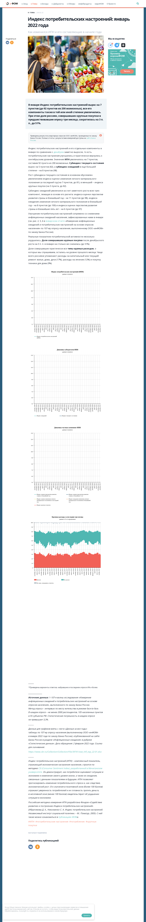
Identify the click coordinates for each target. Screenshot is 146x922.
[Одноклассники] (12, 42)
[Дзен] (123, 45)
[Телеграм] (110, 45)
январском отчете (55, 221)
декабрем (59, 152)
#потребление (77, 821)
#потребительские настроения (52, 821)
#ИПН (31, 821)
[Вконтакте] (7, 42)
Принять (86, 915)
